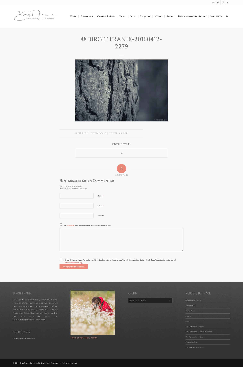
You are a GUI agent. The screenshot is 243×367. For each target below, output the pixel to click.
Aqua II (188, 316)
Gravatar (71, 225)
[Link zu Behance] (223, 2)
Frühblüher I (190, 311)
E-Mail (100, 205)
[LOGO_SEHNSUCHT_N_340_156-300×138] (36, 16)
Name (100, 195)
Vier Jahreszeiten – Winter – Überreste (199, 332)
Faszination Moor (192, 342)
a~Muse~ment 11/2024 (193, 300)
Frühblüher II (190, 305)
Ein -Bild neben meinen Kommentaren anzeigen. (87, 225)
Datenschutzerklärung (73, 263)
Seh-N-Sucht (120, 133)
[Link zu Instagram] (218, 2)
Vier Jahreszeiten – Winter (194, 326)
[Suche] (227, 16)
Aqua (187, 321)
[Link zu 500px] (213, 2)
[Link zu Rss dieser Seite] (227, 2)
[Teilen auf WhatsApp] (121, 153)
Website (100, 215)
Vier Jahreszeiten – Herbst (195, 347)
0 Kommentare (98, 133)
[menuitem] (73, 16)
